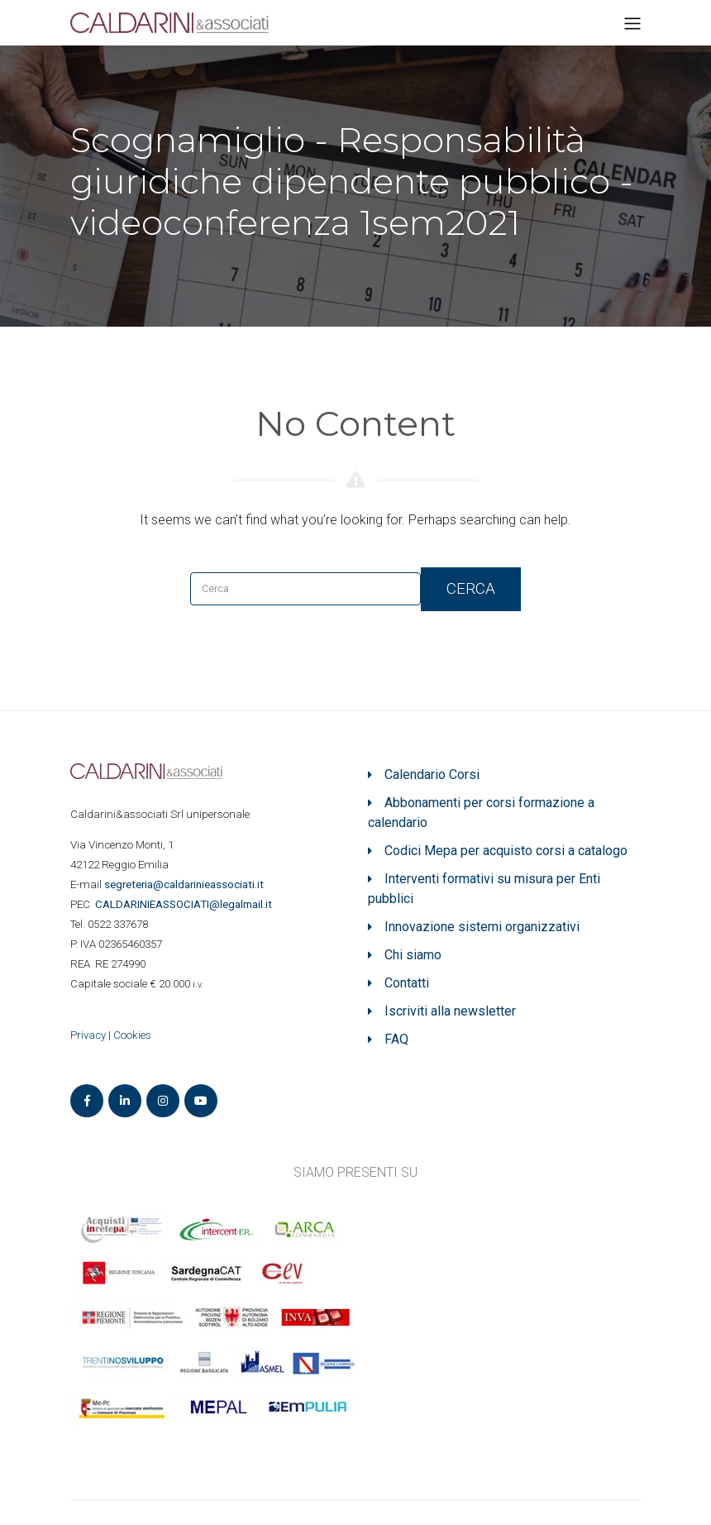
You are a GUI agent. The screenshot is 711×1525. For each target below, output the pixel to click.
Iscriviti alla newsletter (450, 1011)
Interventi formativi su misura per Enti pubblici (484, 888)
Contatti (406, 983)
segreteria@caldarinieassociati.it (185, 884)
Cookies (132, 1035)
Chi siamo (412, 955)
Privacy (88, 1035)
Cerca (470, 588)
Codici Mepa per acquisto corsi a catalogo (505, 850)
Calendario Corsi (432, 774)
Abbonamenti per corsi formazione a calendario (481, 812)
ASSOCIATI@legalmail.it (186, 904)
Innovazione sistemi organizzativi (482, 927)
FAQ (396, 1039)
